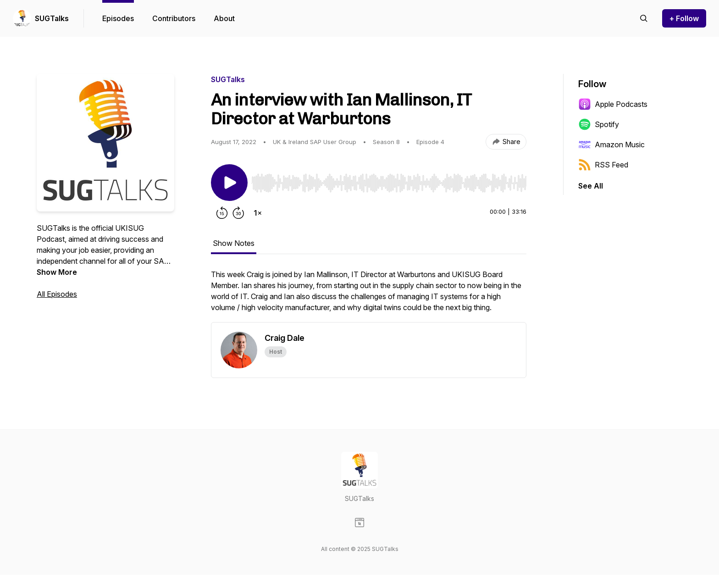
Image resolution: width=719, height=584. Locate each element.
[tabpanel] (368, 295)
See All (590, 185)
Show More (57, 272)
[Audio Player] (388, 180)
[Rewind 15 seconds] (222, 212)
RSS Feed (603, 164)
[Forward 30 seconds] (238, 212)
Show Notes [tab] (233, 243)
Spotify (598, 124)
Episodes (118, 18)
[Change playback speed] (258, 212)
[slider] (388, 183)
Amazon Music (611, 144)
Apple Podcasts (612, 104)
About (224, 18)
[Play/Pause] (229, 182)
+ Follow (684, 18)
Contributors (173, 18)
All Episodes (57, 294)
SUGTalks (52, 18)
